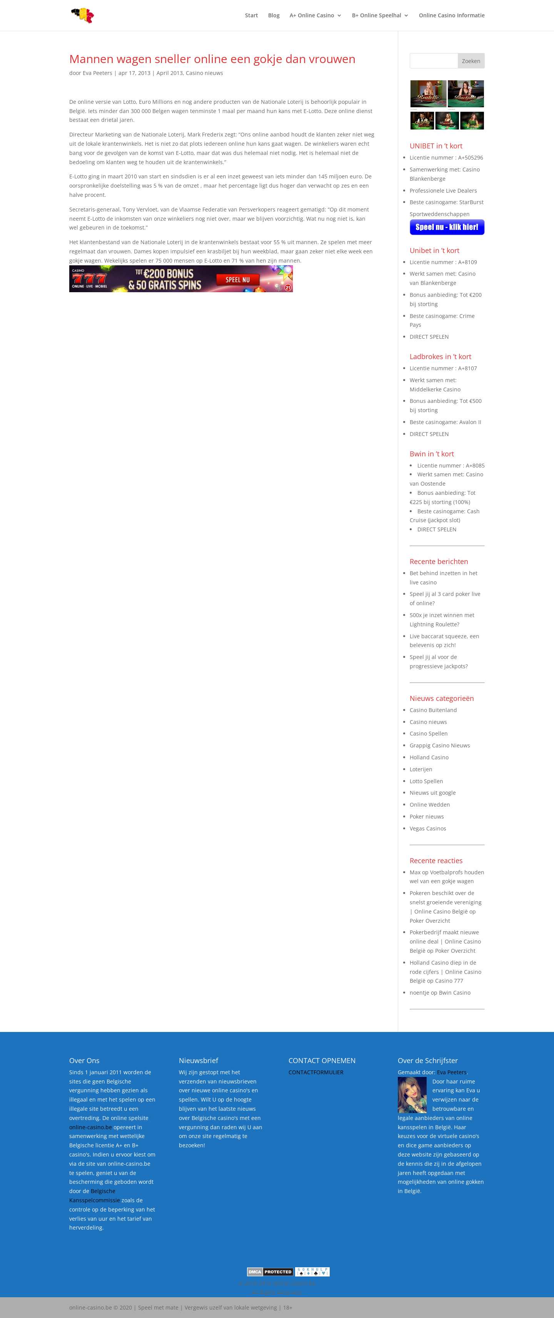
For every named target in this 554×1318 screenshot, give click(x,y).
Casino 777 (449, 980)
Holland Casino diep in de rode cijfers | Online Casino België (445, 972)
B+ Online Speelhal (376, 16)
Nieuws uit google (433, 792)
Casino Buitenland (433, 710)
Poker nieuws (427, 816)
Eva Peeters (97, 73)
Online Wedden (430, 804)
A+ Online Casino (312, 16)
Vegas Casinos (428, 828)
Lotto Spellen (426, 781)
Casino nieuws (204, 73)
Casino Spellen (429, 733)
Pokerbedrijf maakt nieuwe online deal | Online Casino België (445, 941)
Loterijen (421, 769)
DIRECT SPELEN (429, 336)
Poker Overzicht (430, 920)
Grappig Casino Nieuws (440, 745)
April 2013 (170, 73)
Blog (274, 16)
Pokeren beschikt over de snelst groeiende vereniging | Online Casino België (446, 902)
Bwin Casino (455, 992)
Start (251, 16)
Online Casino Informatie (452, 16)
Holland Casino (429, 757)
